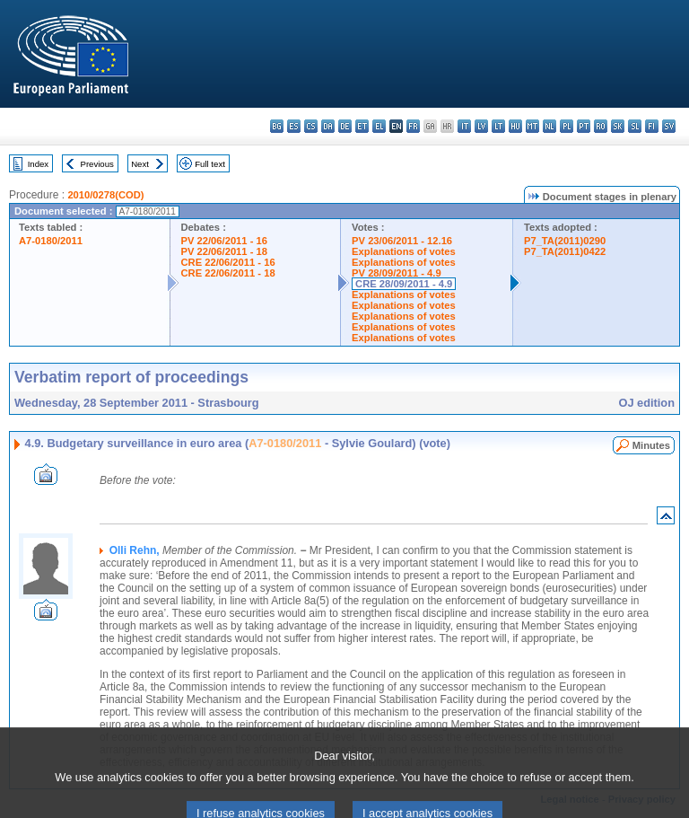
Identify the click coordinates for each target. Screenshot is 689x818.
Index (38, 164)
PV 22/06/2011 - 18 (224, 251)
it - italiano (464, 126)
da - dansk (328, 126)
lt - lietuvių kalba (498, 126)
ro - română (600, 126)
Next (140, 164)
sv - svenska (669, 126)
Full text (210, 164)
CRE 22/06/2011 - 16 (228, 262)
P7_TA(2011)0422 (565, 251)
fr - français (413, 126)
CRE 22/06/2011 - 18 (228, 273)
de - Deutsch (345, 126)
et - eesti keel (362, 126)
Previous (97, 164)
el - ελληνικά (379, 126)
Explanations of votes (404, 251)
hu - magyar (515, 126)
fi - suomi (651, 126)
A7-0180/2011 (51, 240)
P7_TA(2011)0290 (565, 240)
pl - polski (566, 126)
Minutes (651, 445)
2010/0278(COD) (105, 194)
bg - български (276, 126)
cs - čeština (311, 126)
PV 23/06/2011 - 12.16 (402, 240)
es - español (294, 126)
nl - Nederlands (549, 126)
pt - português (583, 126)
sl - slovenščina (634, 126)
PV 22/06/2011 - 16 (224, 240)
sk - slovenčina (617, 126)
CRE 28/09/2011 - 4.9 (403, 283)
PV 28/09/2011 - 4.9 (396, 273)
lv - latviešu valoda (481, 126)
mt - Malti (532, 126)
